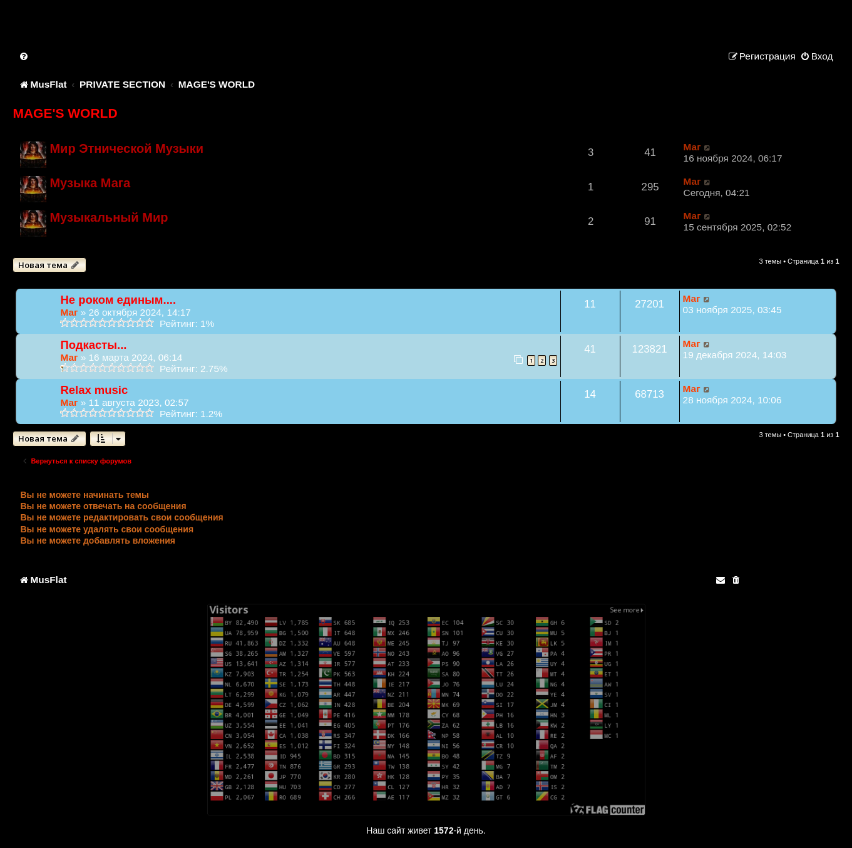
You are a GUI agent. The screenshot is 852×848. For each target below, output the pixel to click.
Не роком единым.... (118, 299)
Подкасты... (93, 344)
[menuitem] (24, 56)
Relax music (94, 389)
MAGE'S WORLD (65, 113)
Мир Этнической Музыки (126, 148)
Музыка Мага (89, 183)
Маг (692, 147)
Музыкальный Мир (108, 217)
